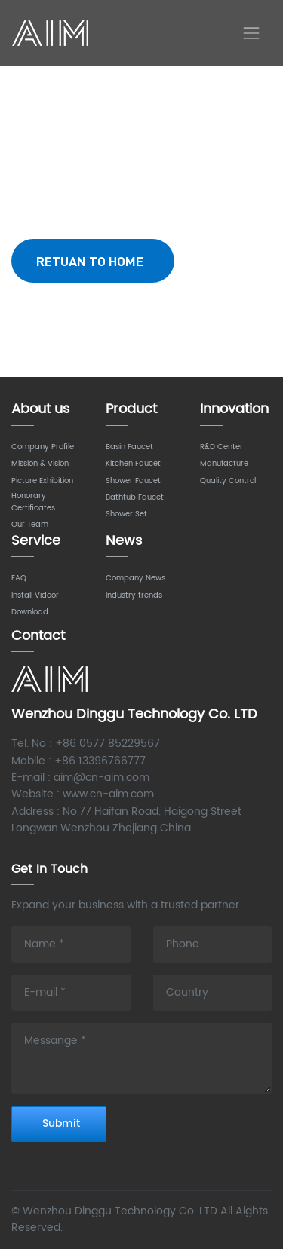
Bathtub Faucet (135, 497)
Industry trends (134, 595)
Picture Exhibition (42, 481)
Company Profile (42, 447)
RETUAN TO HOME (92, 261)
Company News (135, 578)
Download (29, 612)
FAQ (18, 578)
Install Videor (35, 595)
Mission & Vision (40, 464)
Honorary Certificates (33, 502)
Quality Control (228, 481)
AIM (52, 33)
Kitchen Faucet (133, 464)
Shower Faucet (133, 481)
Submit (61, 1123)
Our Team (29, 525)
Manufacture (224, 464)
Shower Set (126, 514)
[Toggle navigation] (251, 33)
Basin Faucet (129, 447)
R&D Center (221, 447)
